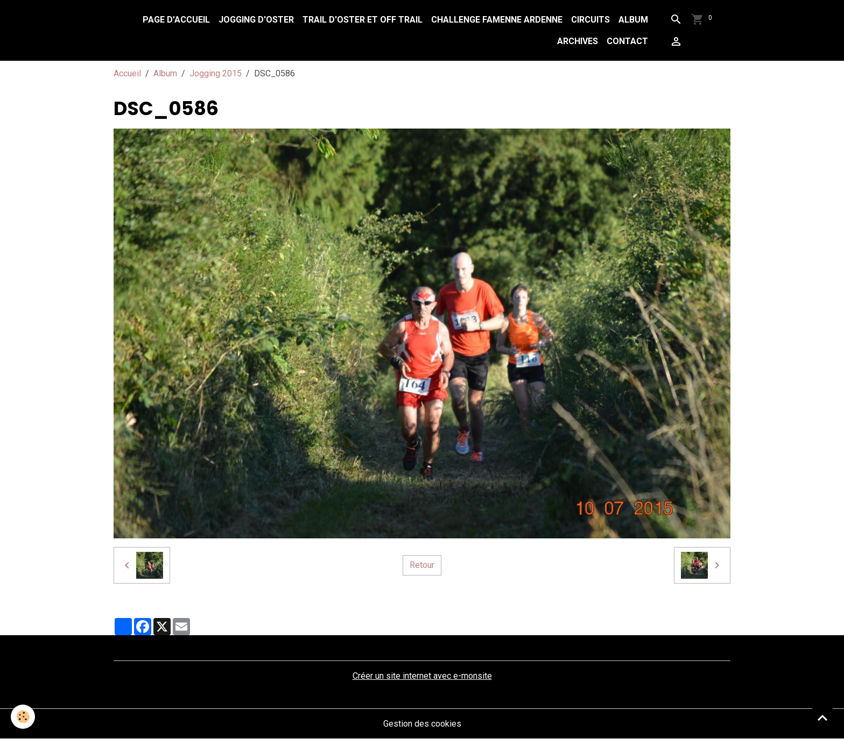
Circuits (590, 20)
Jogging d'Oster (256, 20)
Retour (422, 565)
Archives (577, 41)
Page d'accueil (176, 20)
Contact (627, 41)
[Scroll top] (822, 717)
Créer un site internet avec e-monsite (422, 676)
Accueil (127, 73)
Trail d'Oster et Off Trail (363, 20)
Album (633, 20)
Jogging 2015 (215, 73)
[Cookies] (23, 717)
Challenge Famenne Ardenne (496, 20)
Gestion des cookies (422, 724)
